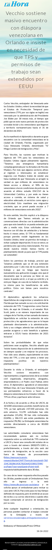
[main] (26, 48)
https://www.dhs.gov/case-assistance (21, 484)
